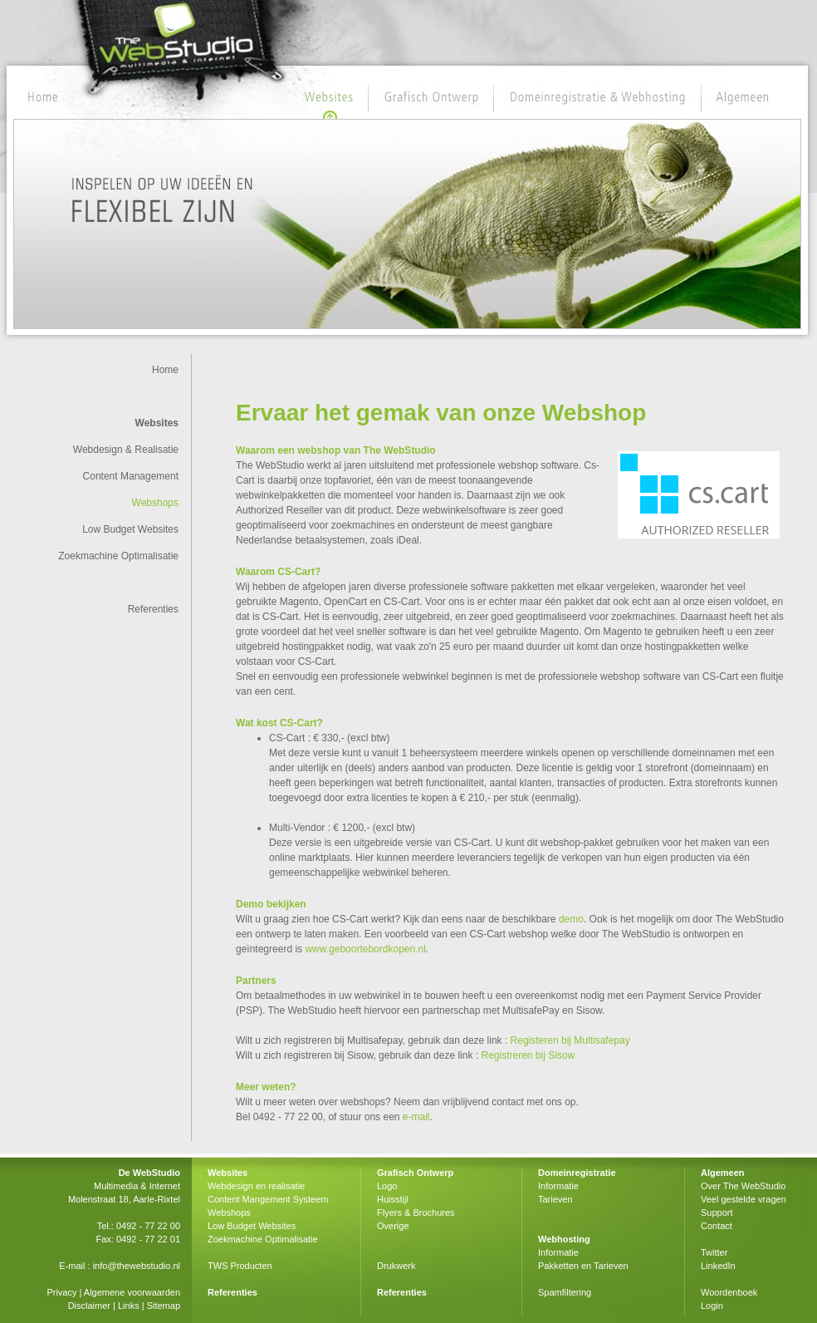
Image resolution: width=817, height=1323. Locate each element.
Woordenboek (729, 1292)
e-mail (416, 1117)
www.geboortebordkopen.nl (365, 949)
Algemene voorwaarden (132, 1292)
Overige (393, 1226)
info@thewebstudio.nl (136, 1266)
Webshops (155, 503)
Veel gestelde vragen (743, 1199)
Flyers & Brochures (416, 1212)
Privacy (61, 1292)
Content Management (131, 476)
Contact (716, 1226)
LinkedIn (718, 1266)
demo (571, 919)
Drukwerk (396, 1266)
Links (128, 1306)
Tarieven (555, 1199)
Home (165, 370)
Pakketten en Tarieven (583, 1266)
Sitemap (163, 1306)
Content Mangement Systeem (268, 1199)
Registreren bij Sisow (528, 1055)
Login (712, 1306)
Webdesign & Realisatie (126, 449)
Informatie (558, 1186)
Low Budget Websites (130, 529)
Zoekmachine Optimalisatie (118, 556)
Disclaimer (89, 1306)
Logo (387, 1186)
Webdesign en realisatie (256, 1186)
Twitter (714, 1252)
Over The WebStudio (743, 1186)
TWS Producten (240, 1266)
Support (717, 1212)
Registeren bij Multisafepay (570, 1040)
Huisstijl (392, 1199)
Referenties (153, 609)
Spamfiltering (564, 1292)
